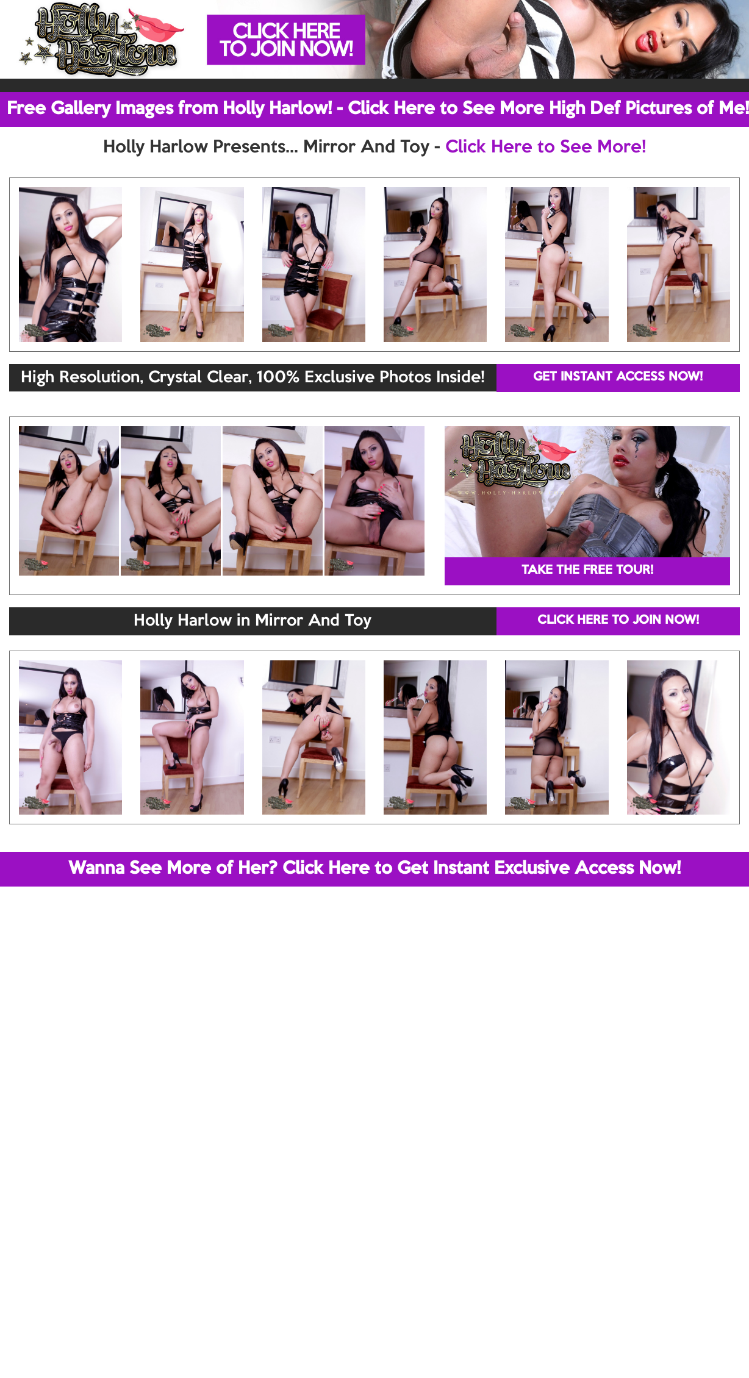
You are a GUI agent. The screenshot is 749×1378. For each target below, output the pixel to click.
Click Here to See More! (545, 147)
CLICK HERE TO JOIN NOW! (618, 620)
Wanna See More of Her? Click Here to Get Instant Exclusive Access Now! (374, 869)
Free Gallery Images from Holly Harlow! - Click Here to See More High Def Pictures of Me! (378, 109)
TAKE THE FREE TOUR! (587, 570)
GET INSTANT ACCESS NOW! (618, 377)
